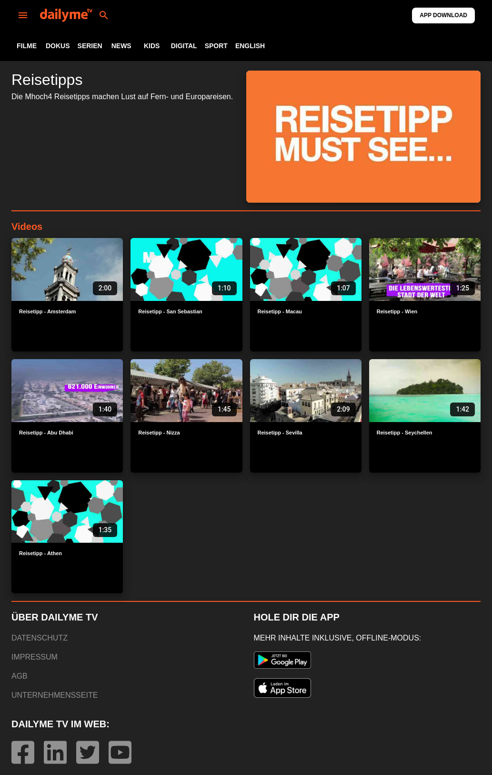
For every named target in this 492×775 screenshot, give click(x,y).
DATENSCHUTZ (39, 638)
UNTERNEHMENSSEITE (54, 695)
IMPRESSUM (34, 657)
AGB (19, 676)
